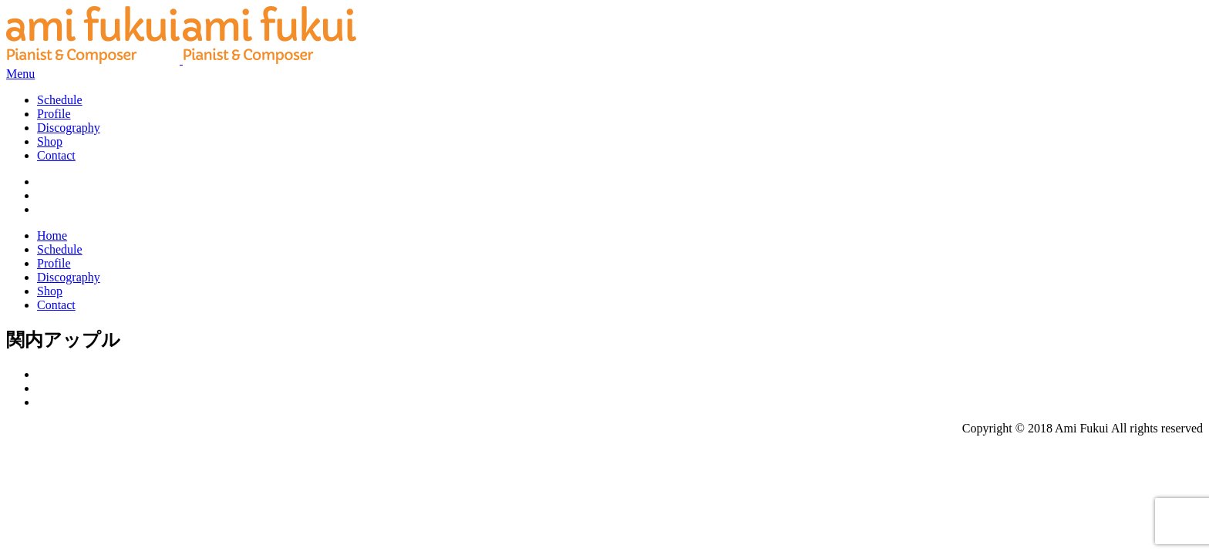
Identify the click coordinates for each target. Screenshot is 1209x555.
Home (52, 235)
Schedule (60, 99)
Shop (49, 141)
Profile (54, 113)
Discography (68, 127)
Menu (20, 73)
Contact (56, 155)
